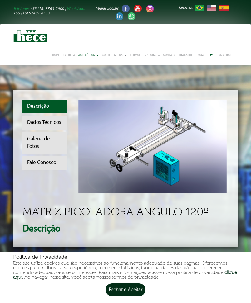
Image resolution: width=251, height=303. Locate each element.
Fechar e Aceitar (125, 289)
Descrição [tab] (38, 106)
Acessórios (88, 55)
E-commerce (221, 55)
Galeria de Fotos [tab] (38, 142)
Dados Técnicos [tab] (44, 122)
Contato (169, 55)
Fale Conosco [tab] (41, 162)
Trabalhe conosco (193, 55)
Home (56, 55)
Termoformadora (145, 55)
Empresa (69, 55)
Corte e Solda (114, 55)
